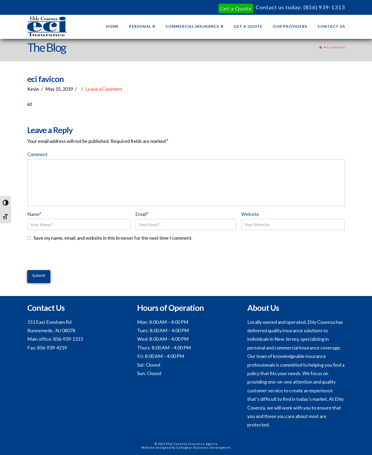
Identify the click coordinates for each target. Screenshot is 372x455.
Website (250, 214)
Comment (37, 154)
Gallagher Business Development (203, 447)
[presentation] (67, 259)
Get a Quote (236, 8)
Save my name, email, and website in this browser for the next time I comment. (113, 238)
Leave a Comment (103, 89)
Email (141, 214)
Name (34, 214)
